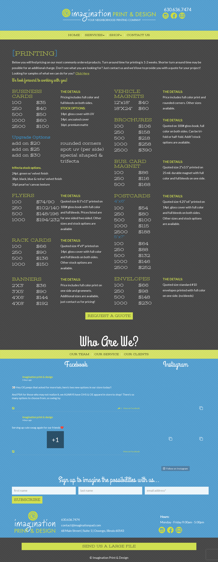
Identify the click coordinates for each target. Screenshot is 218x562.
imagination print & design (37, 376)
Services (94, 35)
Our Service (106, 354)
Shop (116, 35)
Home (74, 35)
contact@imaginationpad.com (81, 525)
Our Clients (136, 354)
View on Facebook (131, 451)
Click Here (82, 73)
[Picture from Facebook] (20, 439)
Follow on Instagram (177, 468)
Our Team (79, 354)
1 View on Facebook (128, 408)
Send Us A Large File (109, 546)
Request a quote (109, 316)
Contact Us (138, 35)
